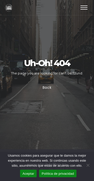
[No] (87, 165)
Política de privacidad (58, 173)
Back (47, 87)
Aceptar (28, 173)
